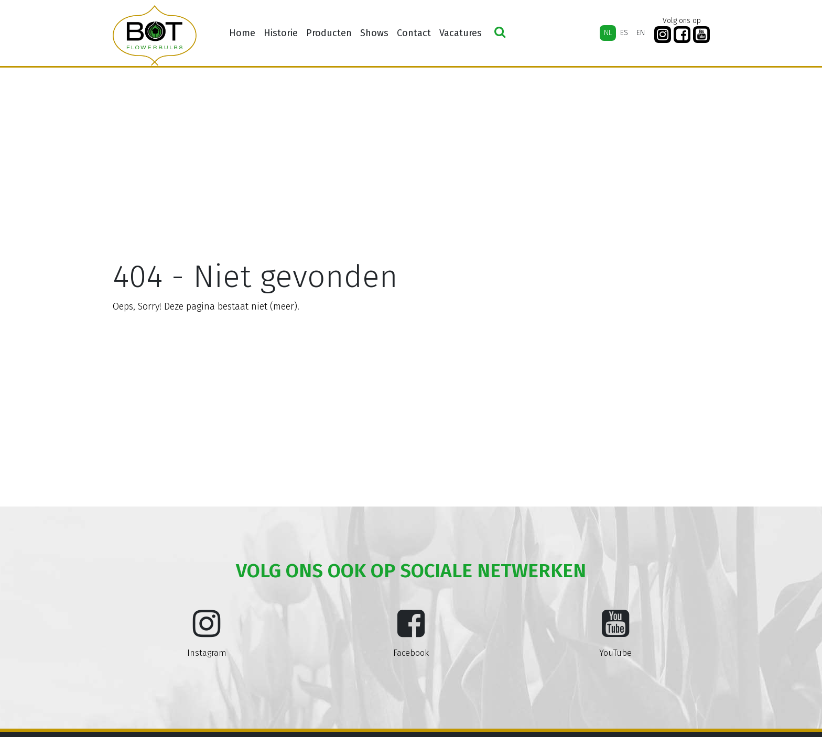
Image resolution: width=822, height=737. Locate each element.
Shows (374, 33)
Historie (281, 33)
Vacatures (460, 33)
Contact (414, 33)
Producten (329, 33)
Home (242, 33)
